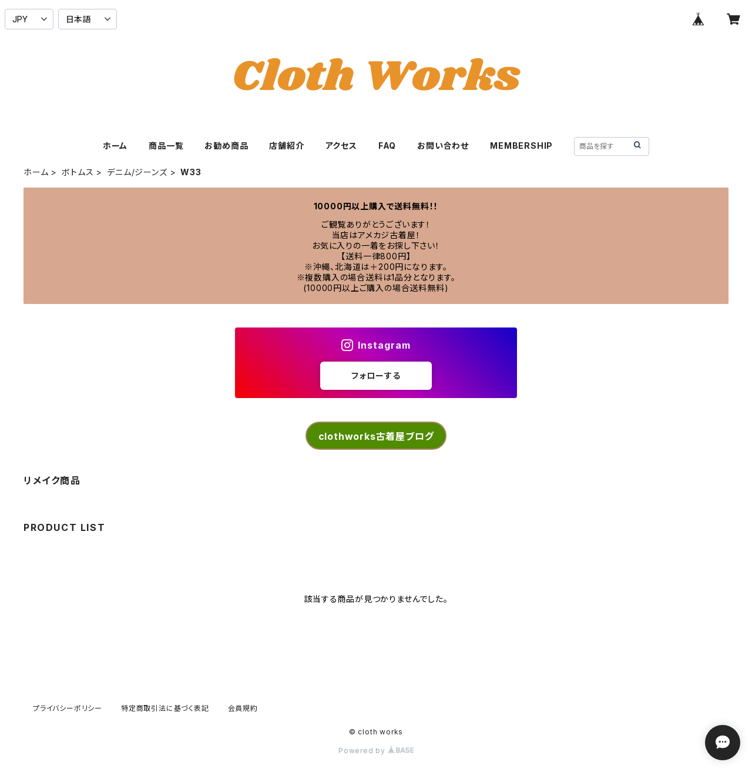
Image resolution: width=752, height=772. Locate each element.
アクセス (341, 146)
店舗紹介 (286, 146)
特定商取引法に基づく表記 (165, 708)
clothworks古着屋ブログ (376, 436)
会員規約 (243, 708)
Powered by (376, 750)
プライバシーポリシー (67, 708)
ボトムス (77, 172)
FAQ (387, 146)
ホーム (115, 146)
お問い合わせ (443, 146)
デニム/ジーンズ (137, 172)
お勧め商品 (226, 146)
